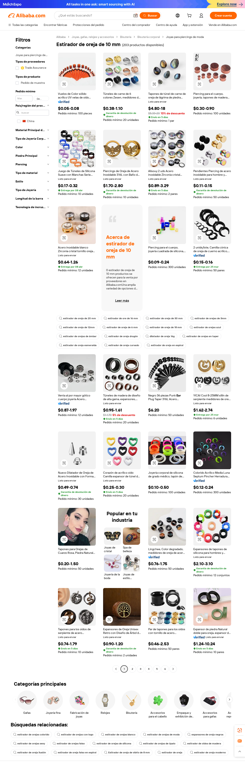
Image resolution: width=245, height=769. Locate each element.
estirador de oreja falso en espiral (75, 752)
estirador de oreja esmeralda (78, 345)
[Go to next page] (173, 669)
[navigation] (31, 353)
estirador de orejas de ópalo (157, 743)
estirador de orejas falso (69, 743)
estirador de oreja (170, 752)
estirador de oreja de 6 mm (120, 327)
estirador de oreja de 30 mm (164, 318)
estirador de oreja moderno (208, 752)
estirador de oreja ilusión (29, 752)
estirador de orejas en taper (200, 336)
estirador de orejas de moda (161, 734)
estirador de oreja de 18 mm (164, 327)
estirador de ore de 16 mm (121, 318)
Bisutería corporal (148, 37)
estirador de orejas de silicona (111, 743)
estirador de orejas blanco (118, 734)
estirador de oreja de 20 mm (77, 318)
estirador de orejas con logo (75, 734)
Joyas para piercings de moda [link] (185, 37)
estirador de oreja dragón (121, 336)
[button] (135, 15)
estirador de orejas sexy (29, 743)
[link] (239, 730)
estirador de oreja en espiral (165, 345)
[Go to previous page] (116, 669)
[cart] (190, 16)
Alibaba (61, 37)
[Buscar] (150, 15)
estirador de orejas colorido (31, 734)
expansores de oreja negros (205, 734)
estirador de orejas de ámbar (78, 336)
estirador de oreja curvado (121, 345)
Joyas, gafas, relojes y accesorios (93, 37)
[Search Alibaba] (94, 15)
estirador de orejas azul (205, 327)
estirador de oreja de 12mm (77, 327)
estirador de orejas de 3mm (208, 318)
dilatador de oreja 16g (160, 336)
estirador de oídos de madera (202, 743)
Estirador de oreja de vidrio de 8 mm (127, 752)
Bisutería (125, 37)
